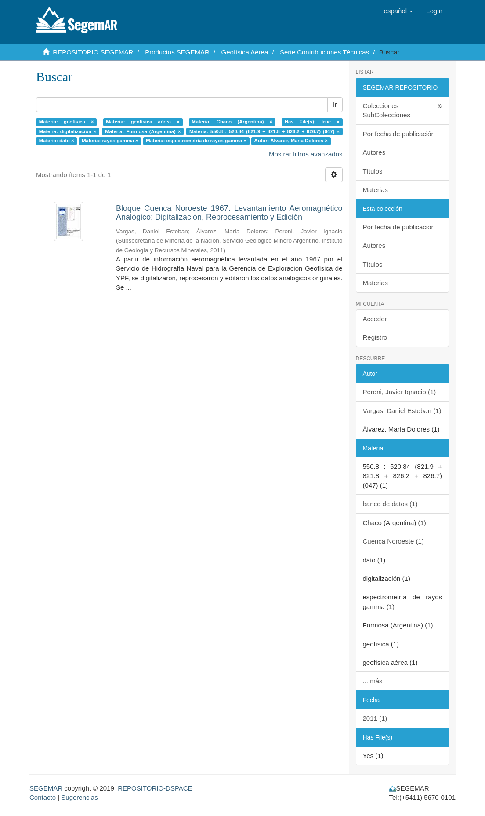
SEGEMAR (45, 788)
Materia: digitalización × (68, 131)
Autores (374, 152)
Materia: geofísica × (66, 121)
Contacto (42, 797)
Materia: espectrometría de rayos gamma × (196, 140)
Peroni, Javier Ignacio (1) (399, 391)
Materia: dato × (56, 140)
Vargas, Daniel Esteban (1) (402, 410)
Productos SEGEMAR (177, 52)
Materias (375, 189)
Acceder (375, 319)
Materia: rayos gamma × (110, 140)
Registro (375, 337)
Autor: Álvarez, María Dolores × (291, 140)
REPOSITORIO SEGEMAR (93, 52)
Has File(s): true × (312, 121)
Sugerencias (79, 797)
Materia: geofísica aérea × (142, 121)
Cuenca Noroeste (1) (393, 541)
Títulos (373, 171)
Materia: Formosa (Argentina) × (143, 131)
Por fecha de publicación (399, 134)
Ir (335, 104)
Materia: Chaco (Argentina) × (232, 121)
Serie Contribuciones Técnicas (324, 52)
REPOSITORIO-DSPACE (155, 788)
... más (373, 681)
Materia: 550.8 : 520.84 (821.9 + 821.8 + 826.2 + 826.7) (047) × (264, 131)
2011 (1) (375, 718)
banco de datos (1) (390, 504)
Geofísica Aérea (244, 52)
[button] (398, 11)
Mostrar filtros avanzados (306, 154)
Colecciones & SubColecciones (402, 110)
